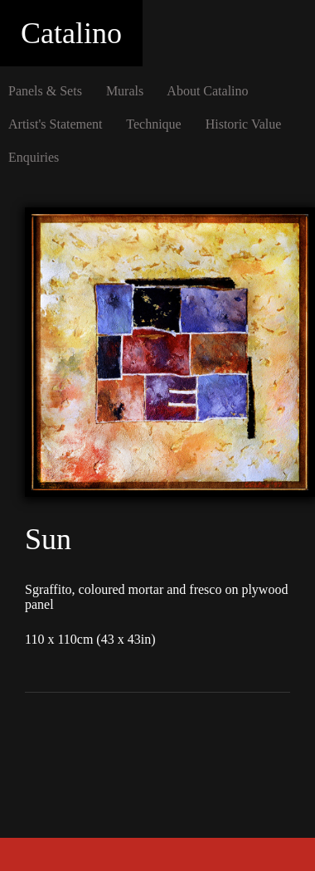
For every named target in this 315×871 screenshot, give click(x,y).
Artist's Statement (55, 124)
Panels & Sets (45, 91)
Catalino (71, 33)
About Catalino (207, 91)
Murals (124, 91)
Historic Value (244, 124)
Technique (153, 124)
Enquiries (33, 157)
